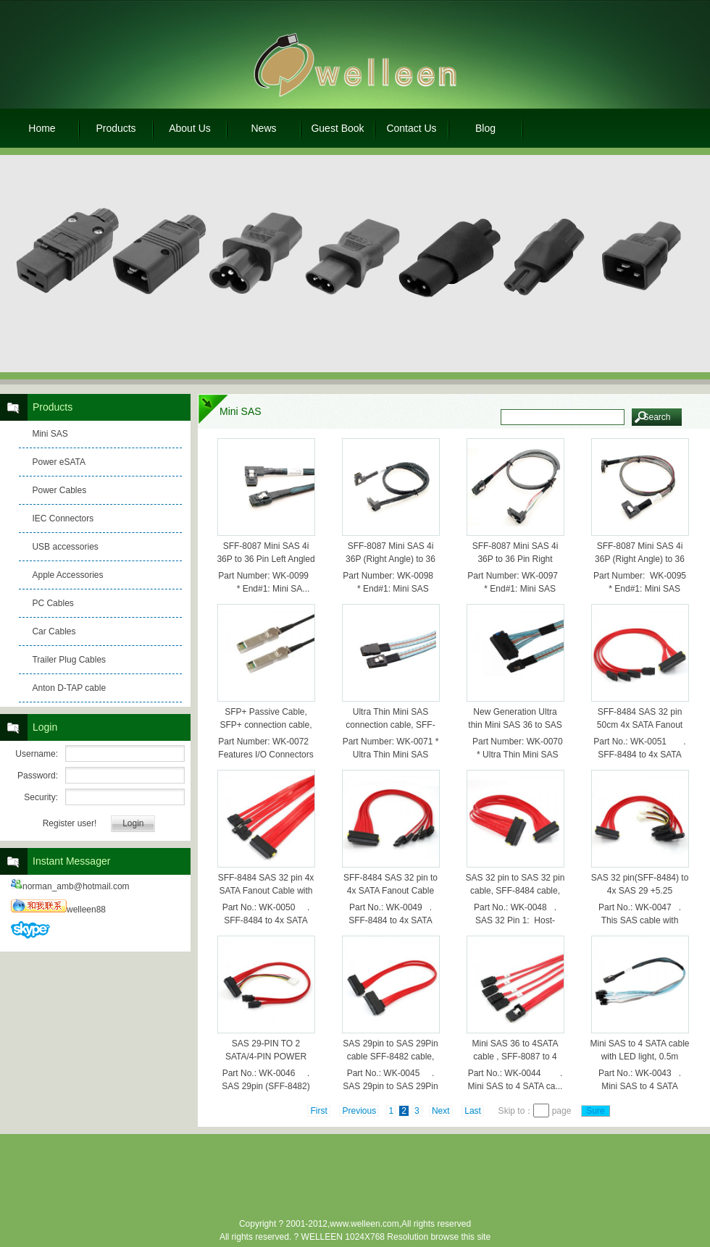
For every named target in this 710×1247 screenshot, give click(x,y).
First (318, 1111)
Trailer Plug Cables (69, 660)
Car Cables (53, 631)
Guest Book (337, 128)
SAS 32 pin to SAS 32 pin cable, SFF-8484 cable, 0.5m (515, 891)
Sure (596, 1111)
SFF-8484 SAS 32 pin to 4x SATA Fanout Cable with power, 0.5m (390, 891)
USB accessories (65, 547)
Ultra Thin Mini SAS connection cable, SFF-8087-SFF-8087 (390, 725)
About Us (190, 128)
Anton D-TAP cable (69, 688)
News (263, 128)
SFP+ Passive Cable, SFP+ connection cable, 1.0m (266, 725)
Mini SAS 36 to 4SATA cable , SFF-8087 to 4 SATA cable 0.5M (515, 1056)
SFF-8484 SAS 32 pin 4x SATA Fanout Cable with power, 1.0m (266, 891)
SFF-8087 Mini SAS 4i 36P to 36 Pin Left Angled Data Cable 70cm (265, 559)
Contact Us (411, 128)
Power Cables (59, 490)
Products (115, 128)
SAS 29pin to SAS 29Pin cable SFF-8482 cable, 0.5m (390, 1056)
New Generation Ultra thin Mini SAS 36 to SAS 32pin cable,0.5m (514, 725)
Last (472, 1111)
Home (41, 128)
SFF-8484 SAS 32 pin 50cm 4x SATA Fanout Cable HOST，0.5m (639, 725)
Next (441, 1111)
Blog (485, 128)
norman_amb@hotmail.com (70, 886)
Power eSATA (58, 462)
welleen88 (58, 909)
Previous (359, 1111)
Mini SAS (49, 434)
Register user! (70, 823)
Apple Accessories (67, 575)
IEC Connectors (62, 518)
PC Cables (52, 603)
